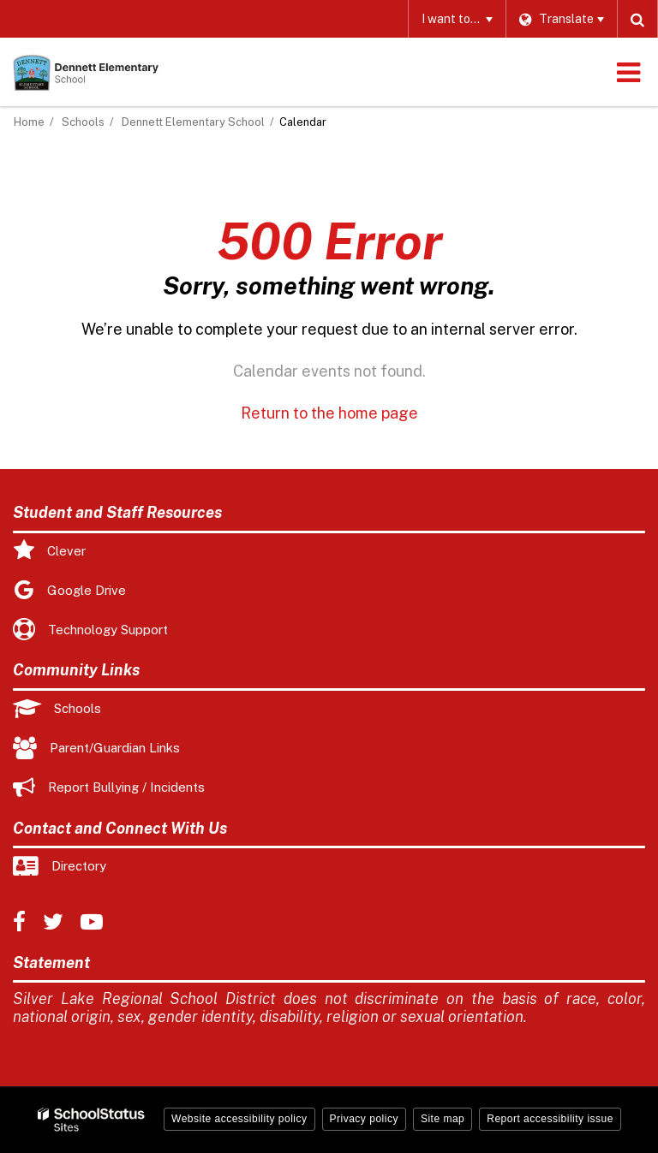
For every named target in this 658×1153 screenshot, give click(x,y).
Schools (83, 122)
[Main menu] (628, 72)
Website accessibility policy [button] (239, 1119)
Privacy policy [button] (364, 1119)
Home (29, 122)
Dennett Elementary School (193, 122)
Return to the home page (329, 413)
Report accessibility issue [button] (550, 1119)
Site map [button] (442, 1119)
